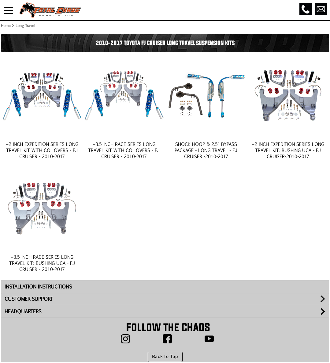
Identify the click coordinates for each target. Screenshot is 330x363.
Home (5, 25)
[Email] (321, 9)
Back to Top (165, 356)
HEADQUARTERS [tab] (23, 311)
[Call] (305, 9)
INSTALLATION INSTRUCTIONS (38, 286)
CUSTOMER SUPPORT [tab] (29, 299)
